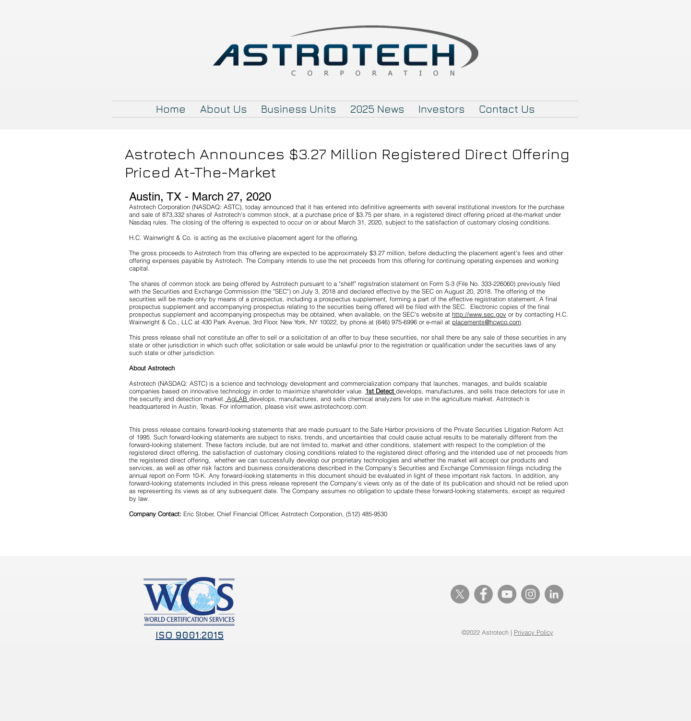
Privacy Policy (533, 632)
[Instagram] (530, 594)
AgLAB (237, 398)
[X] (460, 594)
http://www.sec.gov (479, 314)
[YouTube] (507, 594)
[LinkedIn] (554, 594)
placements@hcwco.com (486, 322)
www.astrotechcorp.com (332, 406)
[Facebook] (483, 594)
